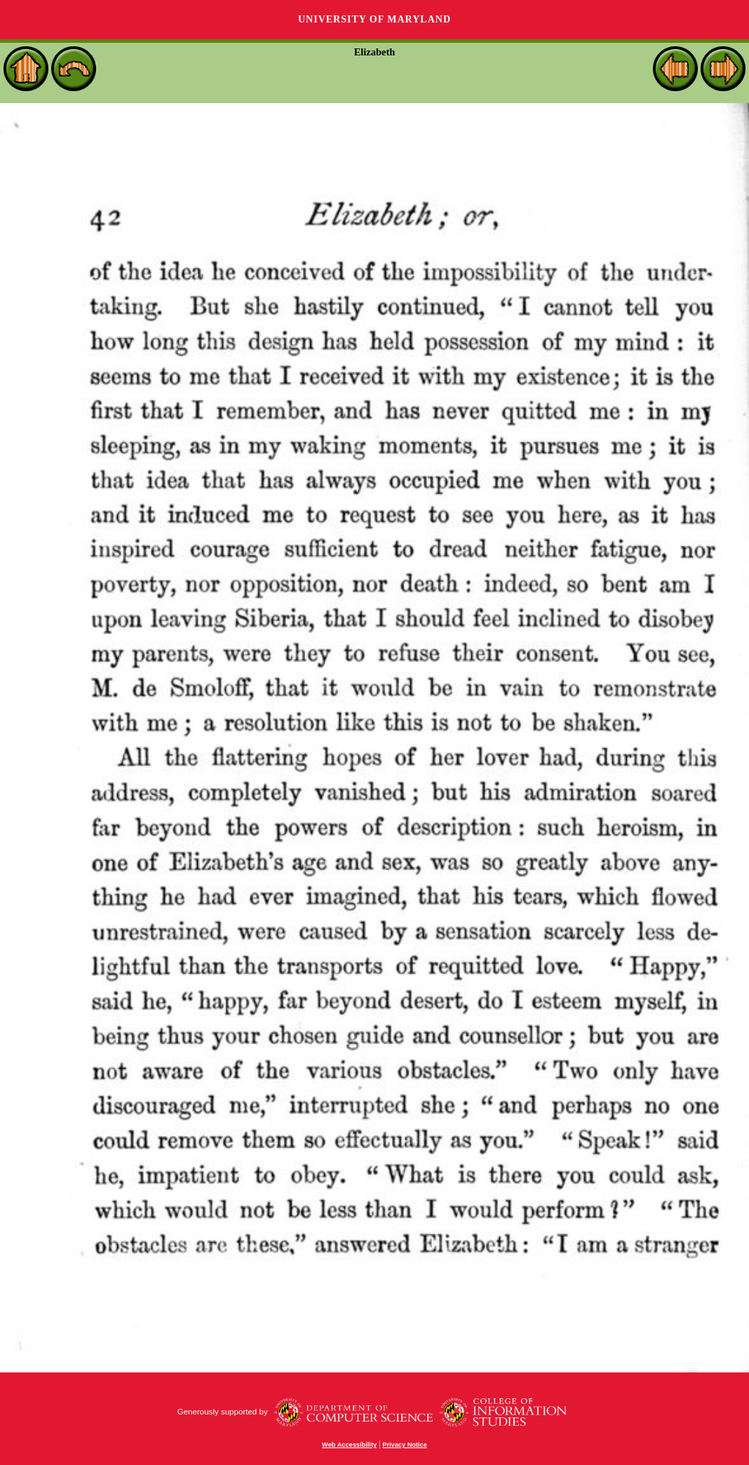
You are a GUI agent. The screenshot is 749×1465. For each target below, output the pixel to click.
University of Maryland (374, 19)
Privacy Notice (404, 1444)
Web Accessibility (349, 1444)
